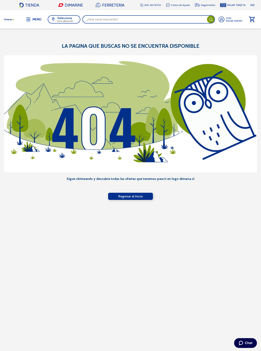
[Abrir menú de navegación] (34, 19)
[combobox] (148, 19)
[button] (64, 19)
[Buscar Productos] (210, 19)
